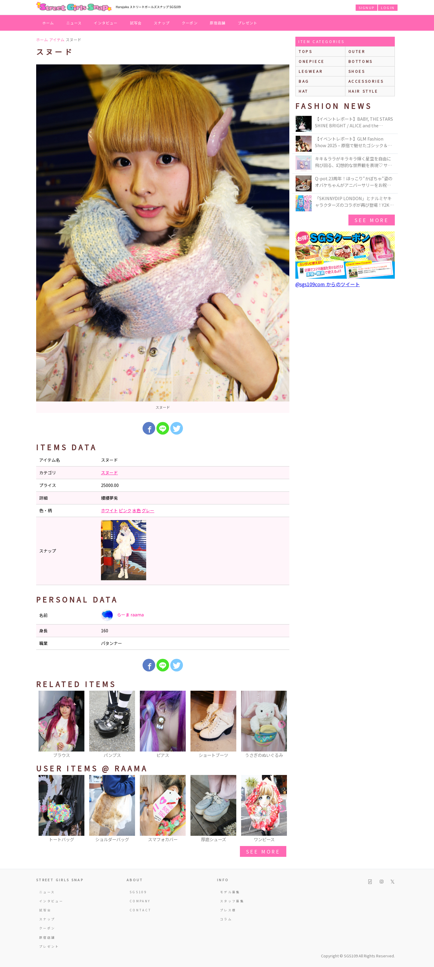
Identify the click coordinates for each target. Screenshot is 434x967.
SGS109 (138, 892)
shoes (356, 71)
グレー (148, 510)
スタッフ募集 (232, 901)
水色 (136, 510)
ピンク (125, 510)
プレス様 (228, 910)
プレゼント (248, 22)
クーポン (190, 22)
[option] (162, 238)
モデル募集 (230, 892)
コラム (226, 919)
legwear (311, 71)
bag (304, 81)
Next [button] (281, 724)
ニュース (74, 22)
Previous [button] (43, 724)
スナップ (162, 22)
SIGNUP (366, 7)
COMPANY (140, 901)
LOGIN (388, 7)
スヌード (109, 473)
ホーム (48, 22)
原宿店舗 (218, 22)
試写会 (136, 22)
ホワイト (109, 510)
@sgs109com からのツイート (327, 284)
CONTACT (141, 910)
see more (263, 851)
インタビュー (106, 22)
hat (303, 91)
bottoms (360, 61)
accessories (366, 81)
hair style (363, 91)
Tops (305, 51)
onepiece (312, 61)
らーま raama (122, 615)
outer (357, 51)
